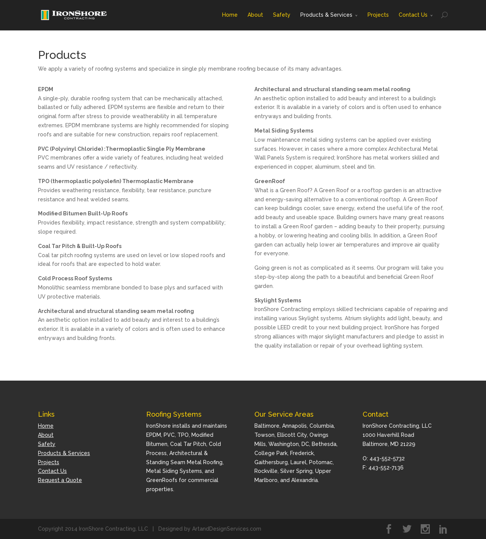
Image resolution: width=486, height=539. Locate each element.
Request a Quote (60, 480)
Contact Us (413, 15)
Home (230, 15)
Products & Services (326, 15)
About (255, 15)
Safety (281, 15)
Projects (378, 15)
